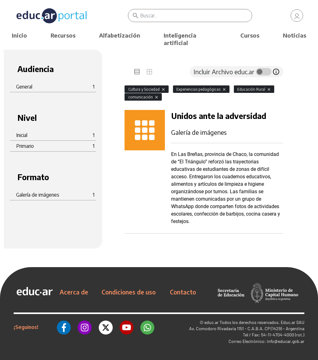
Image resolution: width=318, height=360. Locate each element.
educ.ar (211, 322)
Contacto (183, 292)
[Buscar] (196, 15)
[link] (297, 15)
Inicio (19, 35)
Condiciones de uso (129, 292)
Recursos (63, 35)
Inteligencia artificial (180, 39)
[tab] (137, 72)
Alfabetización (119, 35)
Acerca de (74, 292)
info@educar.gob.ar (285, 341)
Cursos (249, 35)
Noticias (294, 35)
